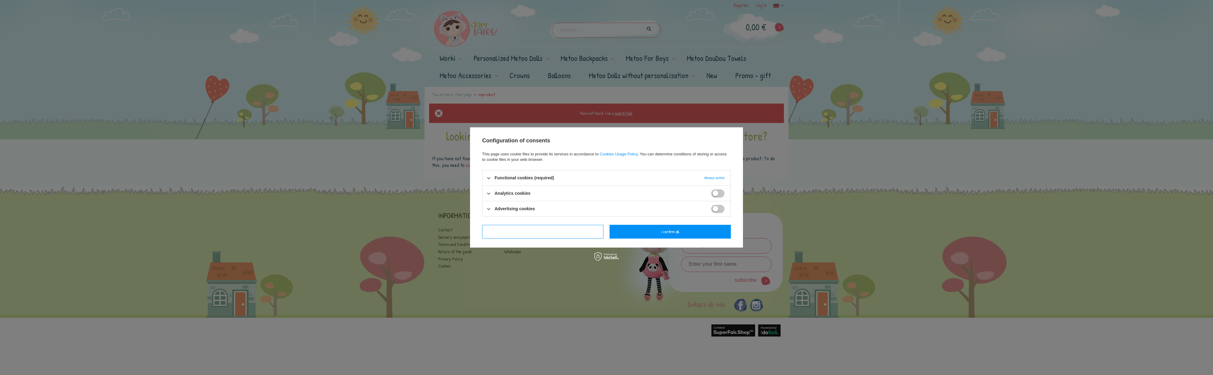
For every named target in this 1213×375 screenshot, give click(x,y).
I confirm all (670, 231)
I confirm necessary (543, 231)
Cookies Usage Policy (618, 154)
